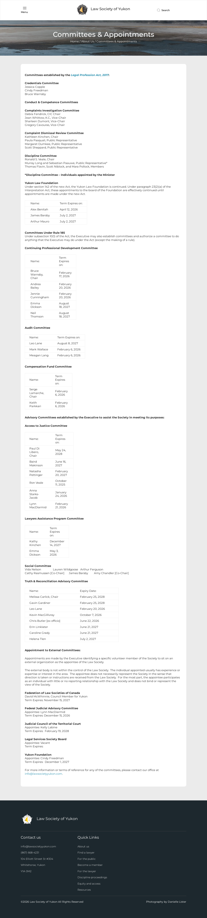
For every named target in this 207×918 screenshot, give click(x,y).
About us (83, 846)
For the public (87, 858)
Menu (24, 12)
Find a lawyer (86, 852)
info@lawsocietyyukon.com (43, 773)
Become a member (90, 865)
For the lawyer (87, 871)
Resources (84, 889)
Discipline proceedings (92, 877)
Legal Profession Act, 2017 (90, 75)
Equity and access (89, 883)
